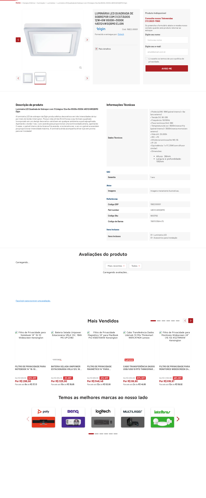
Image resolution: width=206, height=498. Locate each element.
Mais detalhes (105, 81)
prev (18, 59)
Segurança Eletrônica (123, 13)
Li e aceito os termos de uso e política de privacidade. (166, 80)
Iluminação (41, 23)
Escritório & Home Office (104, 13)
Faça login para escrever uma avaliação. (33, 320)
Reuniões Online (87, 13)
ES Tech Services (139, 13)
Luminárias (51, 23)
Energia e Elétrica (29, 23)
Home (18, 23)
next (87, 59)
